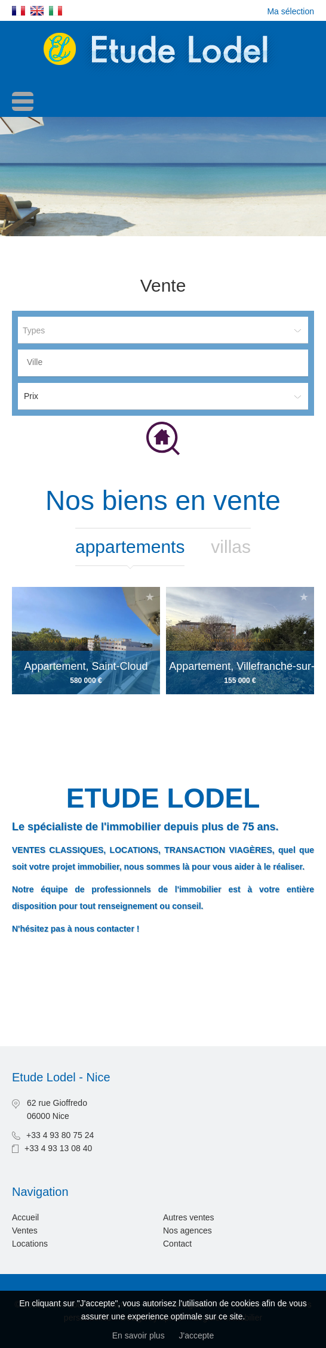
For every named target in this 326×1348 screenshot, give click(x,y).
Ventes (25, 1230)
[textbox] (166, 362)
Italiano (55, 11)
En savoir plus (138, 1335)
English (37, 11)
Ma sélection (290, 11)
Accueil (25, 1217)
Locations (30, 1243)
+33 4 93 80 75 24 (60, 1135)
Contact (177, 1243)
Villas (231, 546)
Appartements (129, 546)
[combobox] (163, 363)
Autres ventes (188, 1217)
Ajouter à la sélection (150, 597)
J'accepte (196, 1335)
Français (18, 11)
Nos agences (187, 1230)
